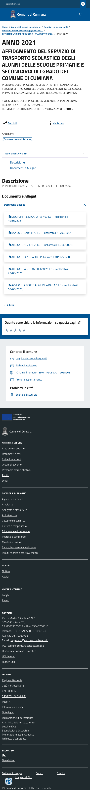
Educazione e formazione (16, 531)
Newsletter (8, 760)
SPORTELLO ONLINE (14, 696)
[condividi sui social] (10, 123)
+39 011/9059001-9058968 (29, 631)
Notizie (6, 571)
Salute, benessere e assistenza (19, 547)
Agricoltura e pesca (12, 499)
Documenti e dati (11, 454)
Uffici (5, 481)
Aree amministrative (13, 448)
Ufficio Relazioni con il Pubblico (19, 651)
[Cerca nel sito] (79, 14)
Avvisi (5, 577)
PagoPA (6, 702)
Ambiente (7, 504)
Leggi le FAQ (9, 726)
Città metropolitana (13, 686)
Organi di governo (12, 464)
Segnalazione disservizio (15, 730)
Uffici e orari (8, 656)
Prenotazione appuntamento (18, 734)
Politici (5, 475)
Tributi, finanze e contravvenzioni (20, 553)
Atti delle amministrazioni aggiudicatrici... (22, 30)
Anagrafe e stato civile (14, 510)
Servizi (39, 773)
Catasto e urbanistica (13, 521)
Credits (61, 773)
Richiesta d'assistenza (14, 739)
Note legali (8, 712)
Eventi (5, 600)
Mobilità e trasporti (12, 542)
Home (5, 27)
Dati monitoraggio (12, 773)
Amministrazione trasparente (25, 27)
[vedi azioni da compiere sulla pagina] (56, 123)
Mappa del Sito (23, 777)
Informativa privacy (12, 707)
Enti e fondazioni (11, 459)
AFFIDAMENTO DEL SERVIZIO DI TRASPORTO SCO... (27, 34)
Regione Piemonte (12, 3)
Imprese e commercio (14, 537)
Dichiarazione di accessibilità (17, 718)
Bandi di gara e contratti (56, 27)
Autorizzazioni (9, 515)
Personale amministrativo (16, 470)
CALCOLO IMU (10, 691)
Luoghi (5, 595)
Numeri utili (8, 662)
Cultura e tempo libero (14, 526)
